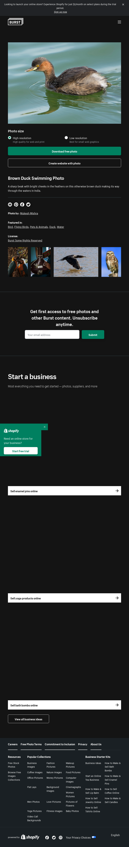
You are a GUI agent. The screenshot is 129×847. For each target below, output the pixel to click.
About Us (96, 744)
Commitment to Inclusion (60, 744)
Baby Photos (72, 811)
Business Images (32, 764)
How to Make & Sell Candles (113, 800)
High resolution (22, 138)
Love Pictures (54, 801)
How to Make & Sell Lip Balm (93, 790)
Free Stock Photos (13, 764)
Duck (52, 226)
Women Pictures (70, 794)
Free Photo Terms (31, 744)
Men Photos (33, 801)
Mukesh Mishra (29, 213)
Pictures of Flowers (71, 803)
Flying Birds (21, 226)
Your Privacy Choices (81, 837)
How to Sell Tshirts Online (92, 809)
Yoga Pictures (34, 811)
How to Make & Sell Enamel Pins (113, 779)
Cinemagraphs (73, 787)
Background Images (53, 788)
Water (60, 226)
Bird (10, 226)
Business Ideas (93, 763)
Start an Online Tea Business (93, 777)
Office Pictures (35, 777)
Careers (13, 744)
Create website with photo (64, 163)
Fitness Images (54, 811)
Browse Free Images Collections (14, 776)
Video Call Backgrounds (34, 818)
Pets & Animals (39, 226)
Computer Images (71, 779)
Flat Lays (31, 787)
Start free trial (20, 451)
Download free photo (64, 151)
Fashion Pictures (51, 764)
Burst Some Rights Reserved (25, 240)
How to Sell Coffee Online (112, 790)
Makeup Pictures (70, 764)
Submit (93, 334)
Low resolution (78, 138)
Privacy (82, 744)
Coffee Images (34, 772)
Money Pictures (55, 777)
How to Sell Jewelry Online (93, 800)
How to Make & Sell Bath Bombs (113, 766)
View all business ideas (28, 719)
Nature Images (54, 772)
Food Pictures (73, 772)
